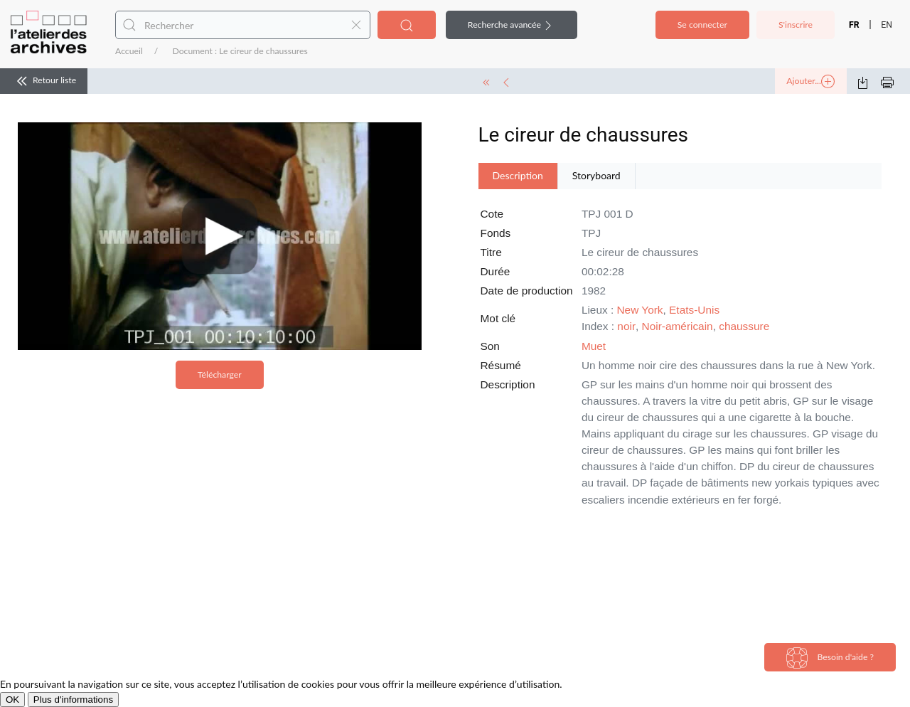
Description (518, 175)
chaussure (744, 326)
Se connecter (702, 24)
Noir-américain (677, 326)
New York (640, 310)
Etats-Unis (694, 310)
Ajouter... (810, 82)
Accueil (129, 51)
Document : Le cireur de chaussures (239, 51)
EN (886, 25)
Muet (594, 346)
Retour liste (43, 81)
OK (12, 699)
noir (626, 326)
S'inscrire (795, 24)
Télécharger (220, 374)
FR (854, 25)
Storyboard (596, 175)
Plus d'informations (73, 699)
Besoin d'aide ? (830, 658)
